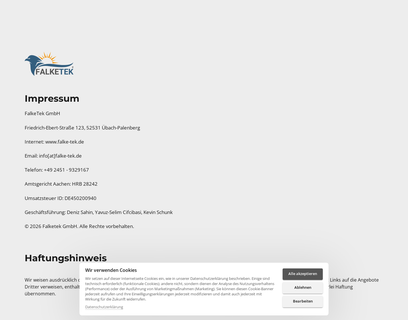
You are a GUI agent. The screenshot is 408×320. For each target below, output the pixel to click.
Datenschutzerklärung (104, 306)
